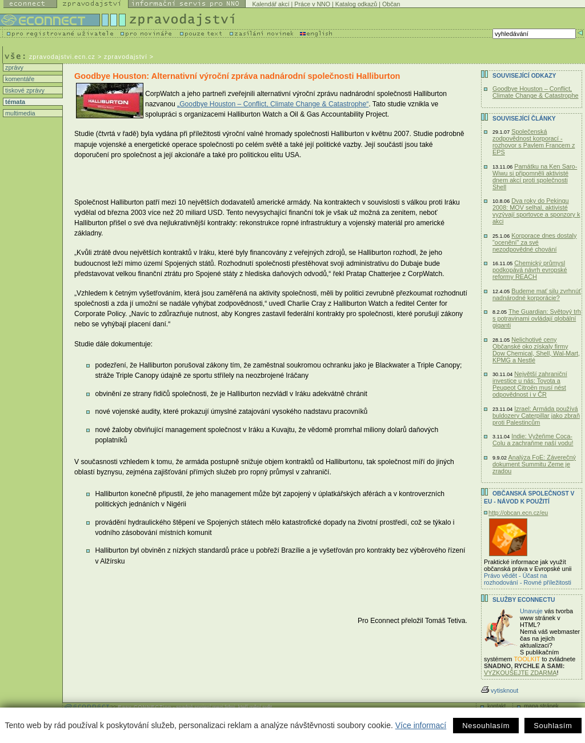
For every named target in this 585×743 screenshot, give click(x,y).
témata (14, 101)
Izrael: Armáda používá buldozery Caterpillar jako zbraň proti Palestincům (536, 415)
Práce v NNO (312, 4)
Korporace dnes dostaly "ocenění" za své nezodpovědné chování (534, 242)
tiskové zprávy (24, 90)
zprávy (13, 67)
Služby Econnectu (523, 600)
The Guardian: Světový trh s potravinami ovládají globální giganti (536, 318)
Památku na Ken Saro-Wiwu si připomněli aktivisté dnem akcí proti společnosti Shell (534, 176)
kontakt (496, 706)
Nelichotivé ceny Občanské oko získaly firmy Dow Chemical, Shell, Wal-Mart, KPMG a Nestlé (536, 349)
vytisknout (499, 690)
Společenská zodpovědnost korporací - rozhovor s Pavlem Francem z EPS (533, 141)
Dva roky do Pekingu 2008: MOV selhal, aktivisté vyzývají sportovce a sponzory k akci (536, 211)
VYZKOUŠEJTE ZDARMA (520, 672)
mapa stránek (541, 706)
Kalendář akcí (270, 4)
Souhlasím (553, 725)
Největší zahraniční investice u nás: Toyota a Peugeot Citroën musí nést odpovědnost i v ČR (529, 384)
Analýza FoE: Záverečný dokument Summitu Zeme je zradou (534, 464)
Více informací (420, 725)
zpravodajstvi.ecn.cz (62, 56)
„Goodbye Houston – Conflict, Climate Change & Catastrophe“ (272, 104)
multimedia (19, 113)
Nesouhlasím (486, 725)
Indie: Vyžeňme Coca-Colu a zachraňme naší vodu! (532, 439)
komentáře (18, 78)
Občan (391, 4)
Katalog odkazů (356, 4)
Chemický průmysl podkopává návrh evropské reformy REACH (529, 269)
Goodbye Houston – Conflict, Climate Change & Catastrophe (535, 92)
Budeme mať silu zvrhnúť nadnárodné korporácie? (536, 294)
